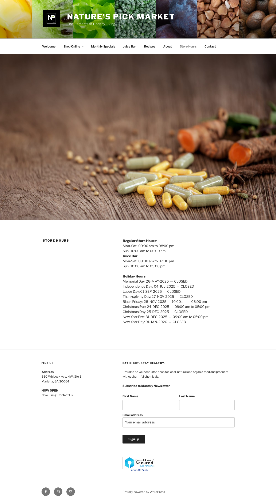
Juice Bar (129, 46)
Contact (210, 46)
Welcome (48, 46)
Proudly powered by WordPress (144, 492)
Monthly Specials (103, 46)
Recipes (149, 46)
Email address (178, 420)
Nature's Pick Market (121, 16)
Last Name (187, 396)
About (167, 46)
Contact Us (65, 395)
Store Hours (188, 46)
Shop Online (73, 46)
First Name (130, 396)
